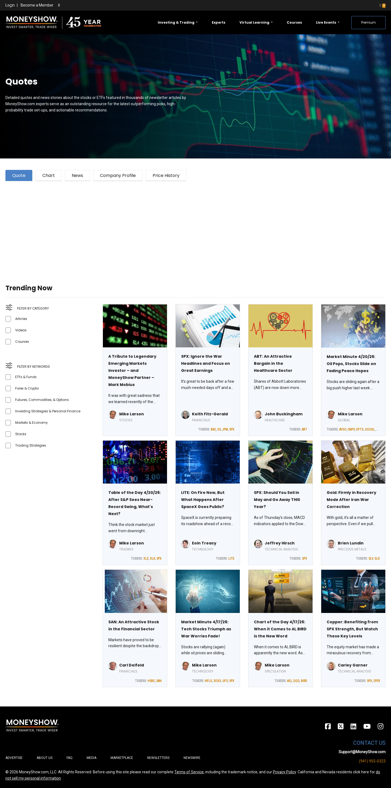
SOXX (217, 681)
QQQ (296, 681)
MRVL (380, 429)
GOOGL (370, 429)
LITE (231, 558)
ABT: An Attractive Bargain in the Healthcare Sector (273, 363)
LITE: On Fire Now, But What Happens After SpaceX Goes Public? (203, 499)
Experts (218, 22)
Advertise (14, 758)
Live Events (326, 22)
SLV (370, 558)
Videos (21, 330)
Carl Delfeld (131, 665)
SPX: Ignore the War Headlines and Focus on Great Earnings (205, 363)
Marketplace (122, 758)
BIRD (304, 681)
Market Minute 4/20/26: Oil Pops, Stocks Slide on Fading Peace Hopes (351, 363)
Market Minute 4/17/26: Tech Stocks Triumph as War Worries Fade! (206, 629)
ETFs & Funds (26, 377)
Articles (21, 318)
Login (10, 5)
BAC (213, 429)
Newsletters (158, 758)
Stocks (20, 434)
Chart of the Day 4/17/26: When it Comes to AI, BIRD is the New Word (280, 629)
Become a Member (37, 5)
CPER (376, 681)
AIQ (289, 681)
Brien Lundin (351, 543)
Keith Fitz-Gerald (210, 414)
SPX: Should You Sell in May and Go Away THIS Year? (277, 499)
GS (219, 429)
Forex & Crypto (27, 388)
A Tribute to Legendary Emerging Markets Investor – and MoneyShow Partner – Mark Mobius (132, 370)
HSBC (151, 681)
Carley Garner (353, 665)
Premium (368, 22)
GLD (377, 558)
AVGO (342, 429)
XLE (146, 558)
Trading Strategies (30, 445)
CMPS (351, 429)
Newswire (192, 758)
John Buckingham (283, 414)
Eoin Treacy (204, 543)
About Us (44, 758)
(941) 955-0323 (372, 761)
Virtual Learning (254, 22)
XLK (152, 558)
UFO (225, 681)
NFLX (208, 681)
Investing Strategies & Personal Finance (47, 411)
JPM (225, 429)
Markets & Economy (31, 422)
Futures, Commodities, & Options (42, 399)
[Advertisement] (168, 226)
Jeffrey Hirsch (280, 543)
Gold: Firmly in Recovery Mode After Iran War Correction (351, 499)
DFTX (360, 429)
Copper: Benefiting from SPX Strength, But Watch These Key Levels (352, 629)
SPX (231, 429)
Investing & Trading (176, 22)
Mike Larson (131, 414)
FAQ (69, 758)
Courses (294, 22)
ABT (304, 429)
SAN (159, 681)
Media (91, 758)
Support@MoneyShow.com (362, 752)
